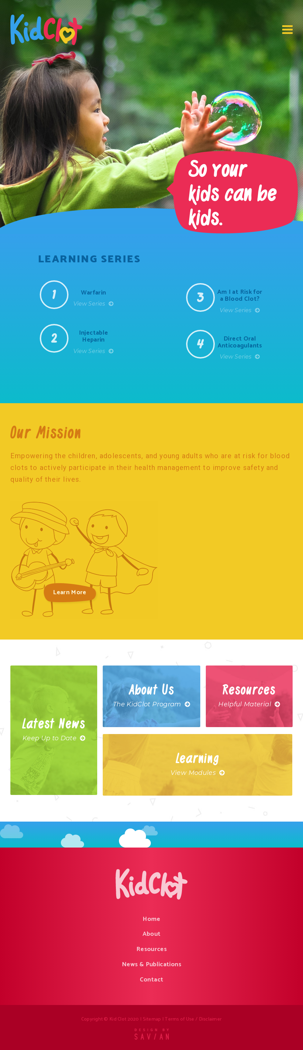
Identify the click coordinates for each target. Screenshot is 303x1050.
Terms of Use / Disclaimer (193, 1019)
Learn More (69, 592)
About (152, 934)
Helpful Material (249, 704)
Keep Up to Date (53, 738)
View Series (93, 303)
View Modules (198, 773)
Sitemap (152, 1019)
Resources (151, 949)
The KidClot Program (151, 704)
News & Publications (151, 964)
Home (151, 919)
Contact (152, 980)
